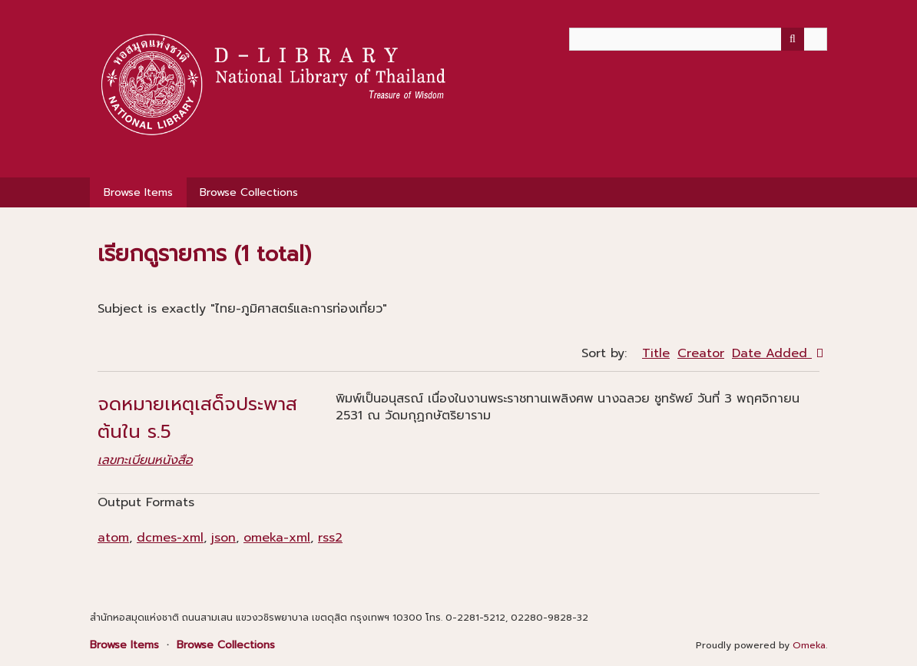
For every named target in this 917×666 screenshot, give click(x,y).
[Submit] (792, 39)
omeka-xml (276, 537)
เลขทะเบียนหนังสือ (145, 460)
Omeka (809, 645)
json (223, 537)
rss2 (330, 537)
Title (656, 353)
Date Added (772, 353)
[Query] (698, 39)
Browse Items (138, 192)
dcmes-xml (170, 537)
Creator (700, 353)
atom (113, 537)
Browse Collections (249, 192)
